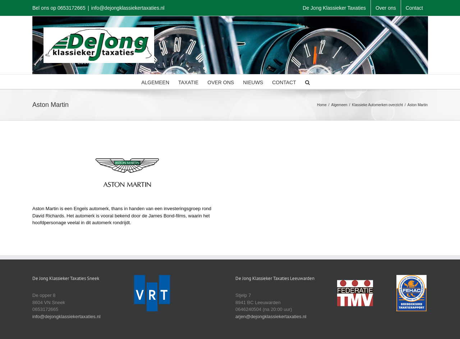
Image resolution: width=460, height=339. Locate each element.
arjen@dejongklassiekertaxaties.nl (270, 316)
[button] (307, 81)
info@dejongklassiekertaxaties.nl (128, 8)
